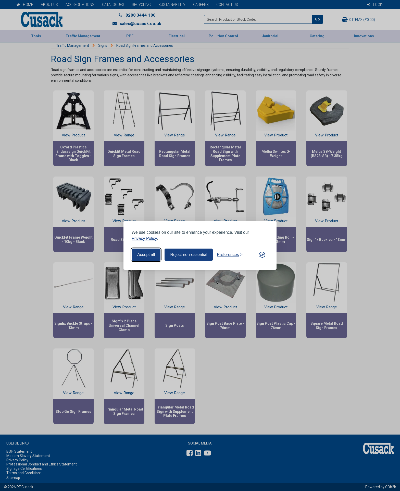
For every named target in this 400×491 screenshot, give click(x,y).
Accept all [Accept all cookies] (146, 254)
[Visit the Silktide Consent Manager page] (262, 255)
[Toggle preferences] (230, 255)
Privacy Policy (144, 238)
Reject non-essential (188, 254)
